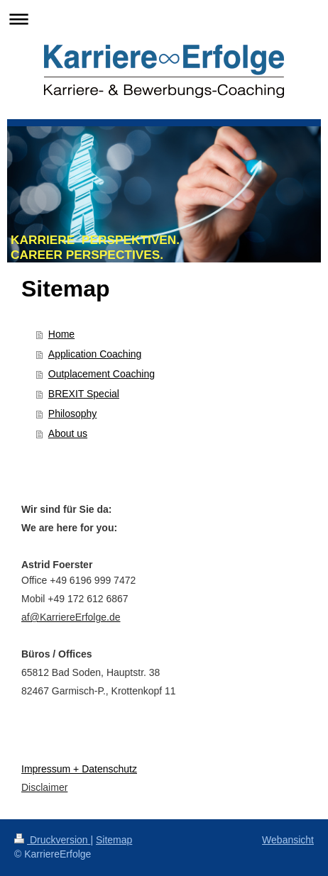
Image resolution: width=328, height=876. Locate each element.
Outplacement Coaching (101, 373)
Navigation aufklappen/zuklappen (164, 19)
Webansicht (288, 839)
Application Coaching (95, 354)
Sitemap (114, 839)
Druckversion (52, 839)
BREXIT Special (83, 393)
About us (67, 433)
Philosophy (72, 413)
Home (61, 334)
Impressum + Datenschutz (79, 769)
